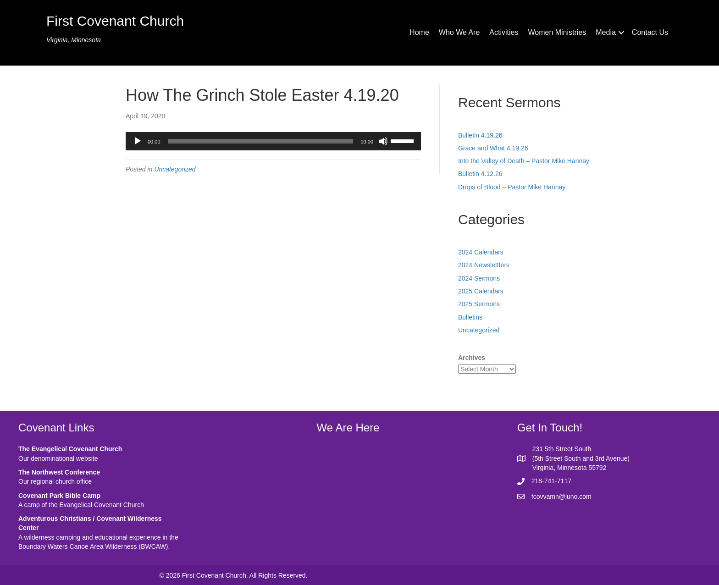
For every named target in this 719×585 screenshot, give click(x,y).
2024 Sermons (479, 278)
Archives (471, 357)
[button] (621, 32)
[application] (273, 141)
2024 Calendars (480, 252)
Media (606, 32)
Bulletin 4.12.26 (480, 173)
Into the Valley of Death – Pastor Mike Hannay (523, 161)
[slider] (261, 141)
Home (419, 32)
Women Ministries (557, 32)
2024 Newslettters (483, 265)
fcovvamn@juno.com (561, 496)
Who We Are (459, 32)
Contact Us (650, 32)
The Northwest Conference (59, 472)
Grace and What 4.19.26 (493, 148)
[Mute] (383, 141)
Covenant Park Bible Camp (59, 495)
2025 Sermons (479, 304)
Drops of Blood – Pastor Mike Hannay (511, 187)
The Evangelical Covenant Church (70, 449)
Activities (503, 32)
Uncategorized (174, 169)
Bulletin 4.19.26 (480, 135)
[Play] (137, 141)
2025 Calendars (480, 291)
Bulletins (470, 317)
